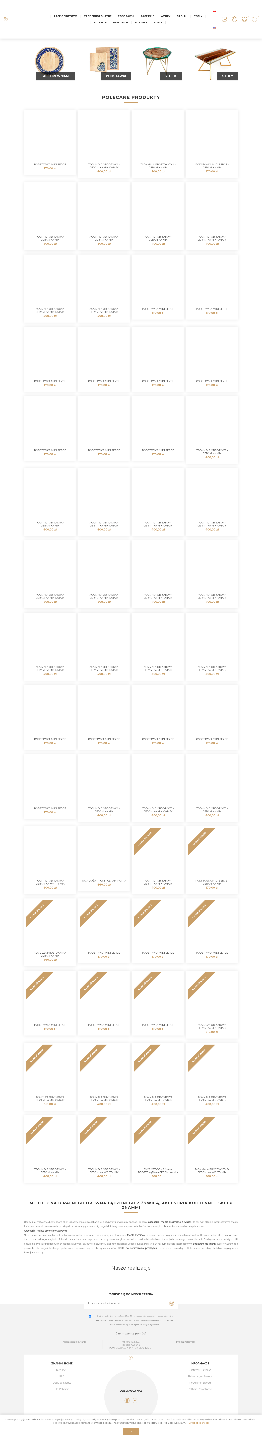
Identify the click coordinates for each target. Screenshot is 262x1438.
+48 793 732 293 (130, 1341)
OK (131, 1431)
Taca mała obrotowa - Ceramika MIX (50, 1171)
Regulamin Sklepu (200, 1382)
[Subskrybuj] (125, 1303)
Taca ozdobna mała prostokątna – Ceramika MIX (158, 1171)
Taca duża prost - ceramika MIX (104, 880)
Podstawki (116, 76)
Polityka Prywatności (200, 1389)
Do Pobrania (62, 1389)
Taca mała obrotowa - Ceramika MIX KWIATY (104, 166)
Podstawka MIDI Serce (50, 164)
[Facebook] (127, 1400)
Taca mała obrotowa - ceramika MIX (50, 238)
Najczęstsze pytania (74, 1341)
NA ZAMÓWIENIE (145, 838)
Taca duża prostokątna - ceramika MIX (50, 954)
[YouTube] (135, 1400)
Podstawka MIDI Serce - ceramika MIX (212, 166)
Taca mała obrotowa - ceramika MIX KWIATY (212, 238)
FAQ (61, 1376)
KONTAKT (62, 1369)
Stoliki (171, 76)
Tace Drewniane (55, 76)
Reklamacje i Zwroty (200, 1376)
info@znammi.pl (185, 1341)
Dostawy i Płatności (200, 1369)
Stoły (227, 76)
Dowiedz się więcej (199, 1423)
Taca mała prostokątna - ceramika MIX (158, 166)
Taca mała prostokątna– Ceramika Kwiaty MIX (212, 1171)
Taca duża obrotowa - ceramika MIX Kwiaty (212, 1026)
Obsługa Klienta (62, 1382)
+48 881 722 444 (130, 1344)
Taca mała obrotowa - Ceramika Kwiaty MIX (50, 882)
